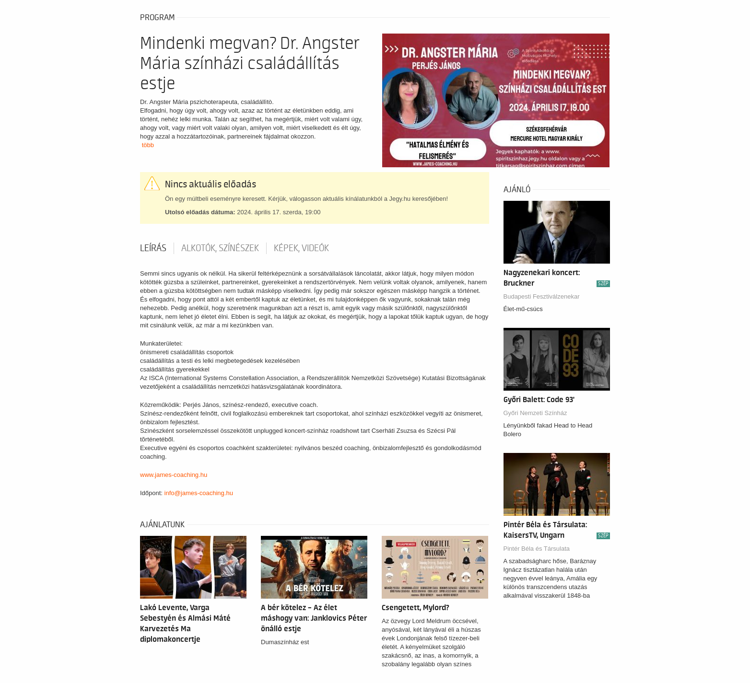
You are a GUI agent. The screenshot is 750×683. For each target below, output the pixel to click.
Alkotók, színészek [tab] (220, 248)
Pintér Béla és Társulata (537, 548)
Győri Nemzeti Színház (535, 413)
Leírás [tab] (153, 248)
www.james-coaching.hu (173, 474)
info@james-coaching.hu (198, 493)
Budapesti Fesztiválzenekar (542, 296)
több (148, 145)
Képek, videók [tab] (301, 248)
